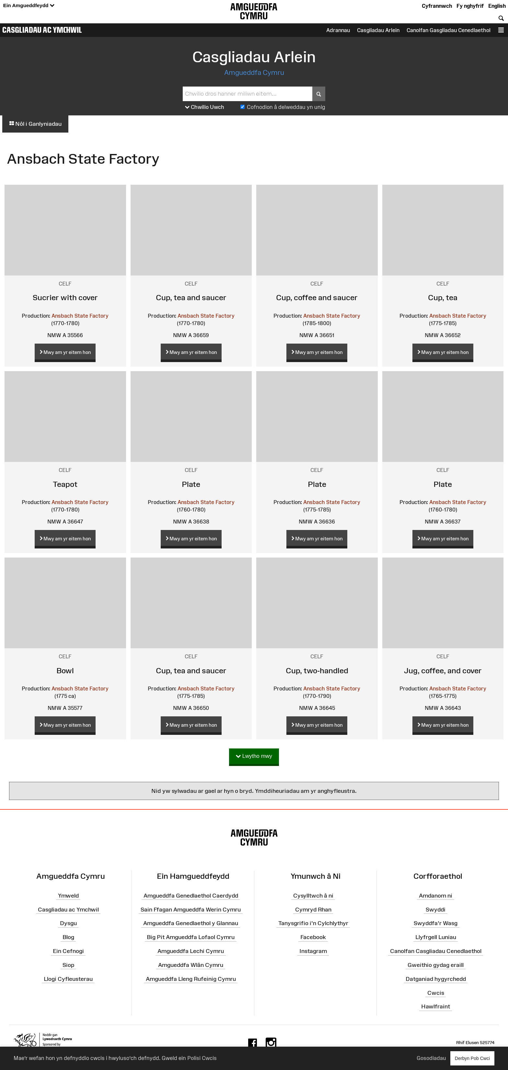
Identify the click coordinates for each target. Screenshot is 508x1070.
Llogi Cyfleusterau (68, 978)
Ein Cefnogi (68, 951)
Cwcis (435, 992)
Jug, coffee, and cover (443, 670)
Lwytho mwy (254, 756)
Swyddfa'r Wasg (435, 923)
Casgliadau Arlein (378, 30)
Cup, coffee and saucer (317, 297)
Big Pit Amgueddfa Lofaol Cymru (191, 937)
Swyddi (435, 909)
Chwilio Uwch (204, 107)
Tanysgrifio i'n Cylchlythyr (313, 923)
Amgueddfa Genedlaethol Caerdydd (191, 895)
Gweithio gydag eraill (436, 965)
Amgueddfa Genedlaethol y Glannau (190, 923)
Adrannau (338, 30)
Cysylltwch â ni (313, 895)
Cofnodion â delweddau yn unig (286, 107)
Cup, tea (442, 297)
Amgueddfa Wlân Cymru (190, 965)
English (497, 6)
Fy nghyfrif (470, 6)
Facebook (313, 937)
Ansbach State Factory (80, 316)
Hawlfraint (435, 1006)
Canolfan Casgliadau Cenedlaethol (435, 951)
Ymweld (68, 895)
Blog (68, 937)
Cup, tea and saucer (191, 297)
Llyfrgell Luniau (435, 937)
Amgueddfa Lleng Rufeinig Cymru (191, 978)
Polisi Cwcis (202, 1058)
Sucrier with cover (65, 297)
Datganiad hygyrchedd (436, 978)
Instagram (313, 951)
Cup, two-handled (317, 670)
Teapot (65, 484)
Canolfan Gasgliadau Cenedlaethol (449, 30)
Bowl (65, 670)
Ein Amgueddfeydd (28, 6)
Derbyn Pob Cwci (472, 1058)
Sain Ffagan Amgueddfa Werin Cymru (191, 909)
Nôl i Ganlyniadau (35, 124)
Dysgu (68, 923)
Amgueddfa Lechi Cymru (190, 951)
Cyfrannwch (437, 6)
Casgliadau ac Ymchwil (42, 30)
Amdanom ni (435, 895)
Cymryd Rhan (313, 909)
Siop (68, 965)
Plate (191, 484)
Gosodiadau (431, 1058)
